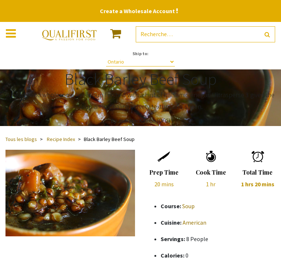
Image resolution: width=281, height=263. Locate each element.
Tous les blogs (21, 139)
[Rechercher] (267, 34)
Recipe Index (61, 139)
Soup (188, 206)
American (194, 222)
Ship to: (140, 53)
